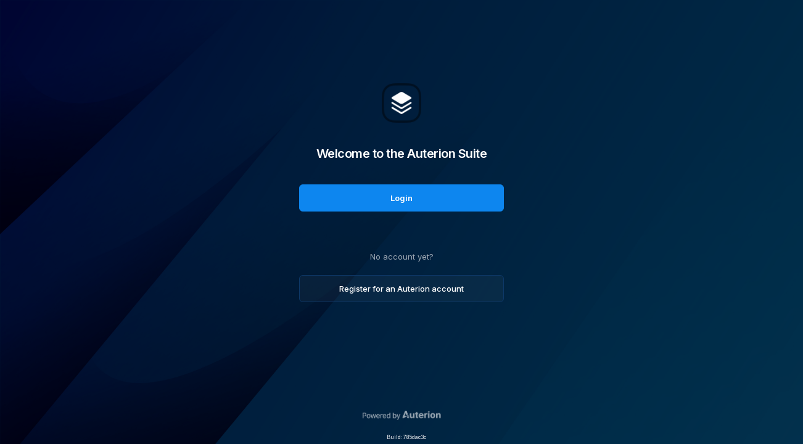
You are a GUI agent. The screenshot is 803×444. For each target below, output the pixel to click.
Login (401, 198)
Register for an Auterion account (401, 289)
